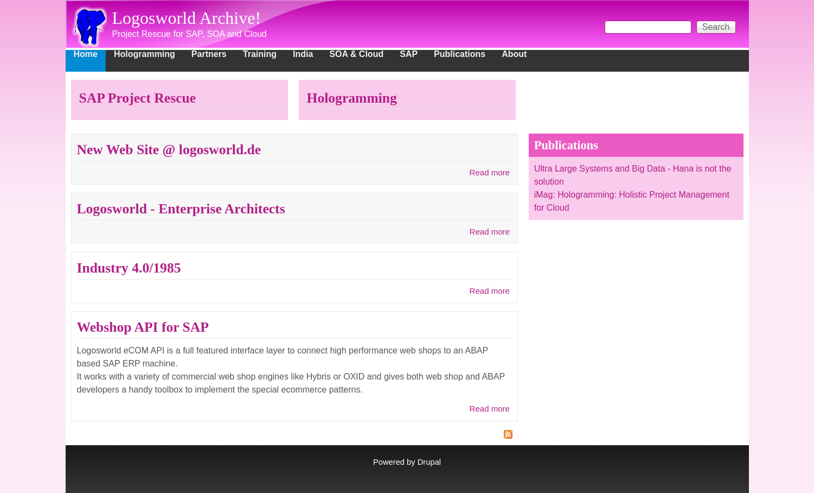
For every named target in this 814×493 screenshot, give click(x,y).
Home (86, 54)
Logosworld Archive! (186, 18)
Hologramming (144, 54)
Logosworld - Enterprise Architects (181, 209)
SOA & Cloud (356, 54)
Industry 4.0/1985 (129, 268)
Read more (490, 172)
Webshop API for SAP (143, 327)
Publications (459, 54)
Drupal (429, 462)
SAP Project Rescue (137, 98)
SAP (409, 54)
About (514, 54)
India (303, 54)
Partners (209, 54)
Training (260, 54)
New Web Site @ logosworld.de (169, 149)
